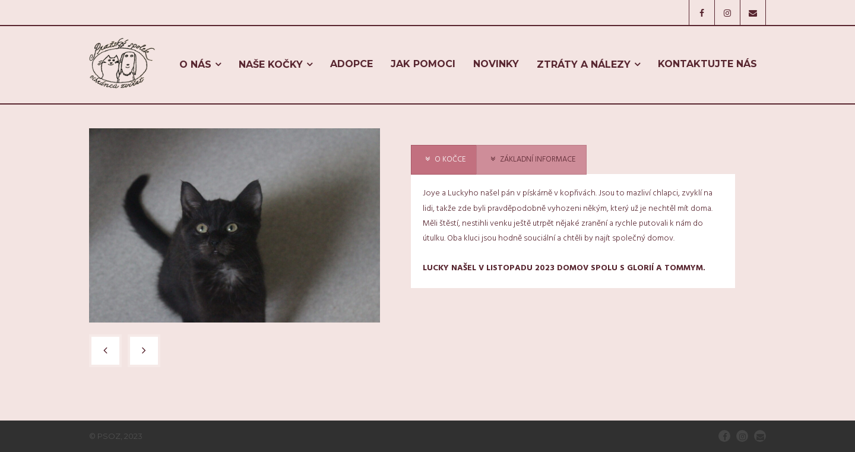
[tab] (444, 160)
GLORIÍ (640, 268)
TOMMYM (683, 268)
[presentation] (444, 160)
